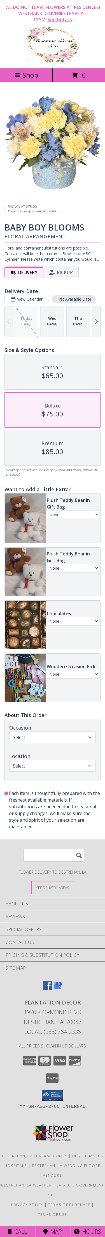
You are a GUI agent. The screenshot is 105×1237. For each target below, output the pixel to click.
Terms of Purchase (69, 1204)
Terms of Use (52, 1214)
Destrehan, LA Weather (26, 1185)
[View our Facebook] (47, 988)
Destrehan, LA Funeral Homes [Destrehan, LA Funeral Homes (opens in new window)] (34, 1155)
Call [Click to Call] (17, 1231)
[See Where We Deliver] (52, 887)
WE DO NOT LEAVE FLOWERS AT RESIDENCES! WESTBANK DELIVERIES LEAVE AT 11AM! (52, 13)
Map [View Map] (52, 1231)
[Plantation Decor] (52, 60)
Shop (26, 75)
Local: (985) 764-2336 (52, 1031)
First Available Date (73, 299)
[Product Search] (54, 855)
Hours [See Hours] (87, 1231)
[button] (52, 1095)
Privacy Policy (27, 1204)
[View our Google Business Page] (57, 988)
